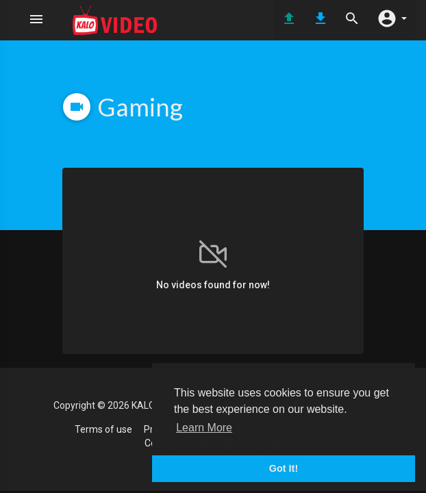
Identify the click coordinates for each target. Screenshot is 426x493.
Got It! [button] (283, 468)
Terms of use (103, 429)
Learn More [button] (204, 427)
